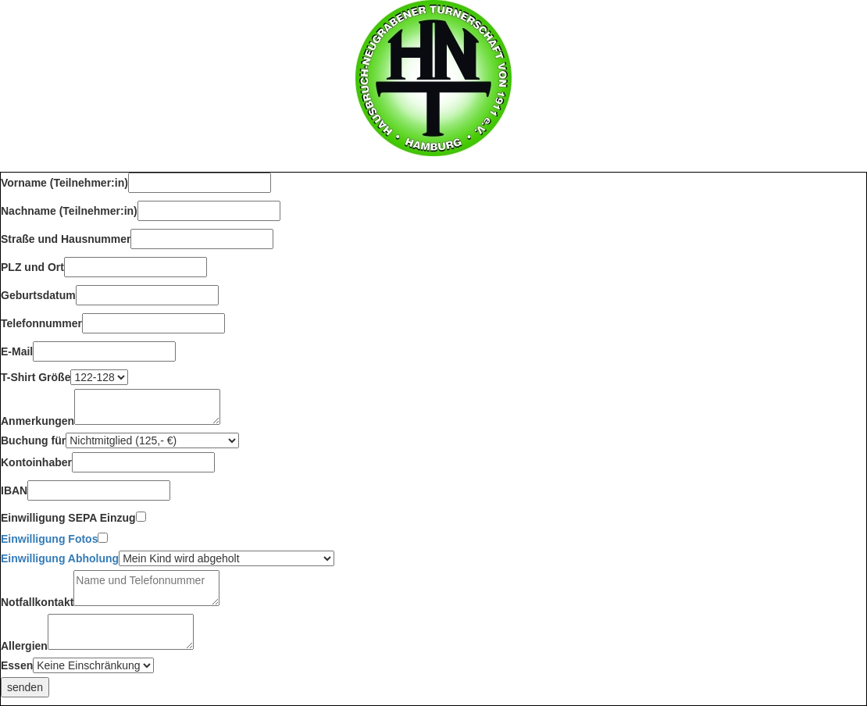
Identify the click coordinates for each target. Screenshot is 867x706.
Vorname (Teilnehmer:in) (64, 182)
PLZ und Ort (32, 267)
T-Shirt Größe (35, 377)
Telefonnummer (41, 323)
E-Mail (17, 351)
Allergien (24, 646)
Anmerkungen (37, 421)
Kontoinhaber (36, 462)
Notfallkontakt (37, 602)
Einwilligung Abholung (60, 558)
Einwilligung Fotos (49, 539)
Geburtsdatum (38, 295)
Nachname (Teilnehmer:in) (69, 211)
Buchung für (33, 440)
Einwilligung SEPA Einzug (68, 518)
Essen (17, 665)
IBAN (14, 490)
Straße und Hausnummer (65, 239)
